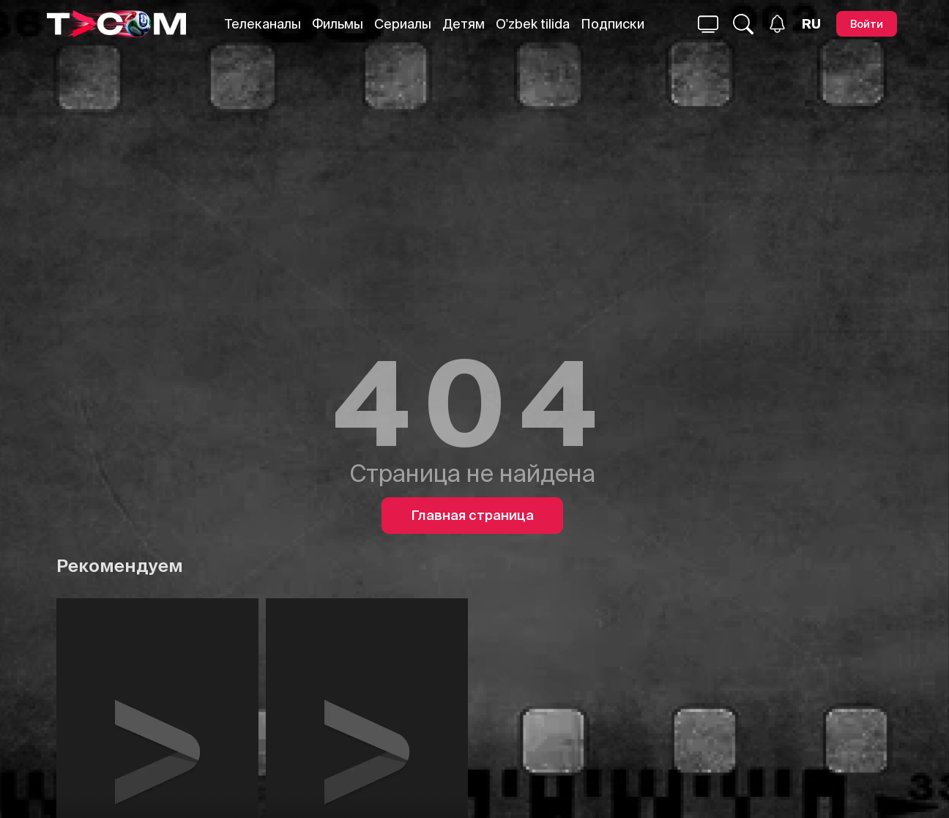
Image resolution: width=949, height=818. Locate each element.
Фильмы (337, 23)
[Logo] (116, 23)
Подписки (612, 23)
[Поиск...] (708, 24)
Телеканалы (263, 23)
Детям (463, 23)
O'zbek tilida (533, 23)
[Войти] (866, 24)
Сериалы (402, 23)
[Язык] (811, 24)
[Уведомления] (777, 24)
